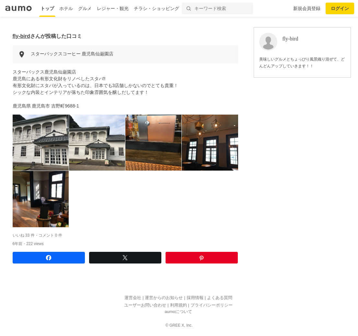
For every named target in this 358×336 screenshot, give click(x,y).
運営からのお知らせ (164, 297)
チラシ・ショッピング (156, 8)
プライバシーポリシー (212, 305)
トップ (47, 8)
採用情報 (195, 297)
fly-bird (21, 36)
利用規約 (178, 305)
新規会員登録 (306, 8)
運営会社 (132, 297)
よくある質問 (219, 297)
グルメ (85, 8)
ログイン (340, 8)
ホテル (66, 8)
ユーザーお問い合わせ (145, 305)
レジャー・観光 (113, 8)
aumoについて (178, 311)
